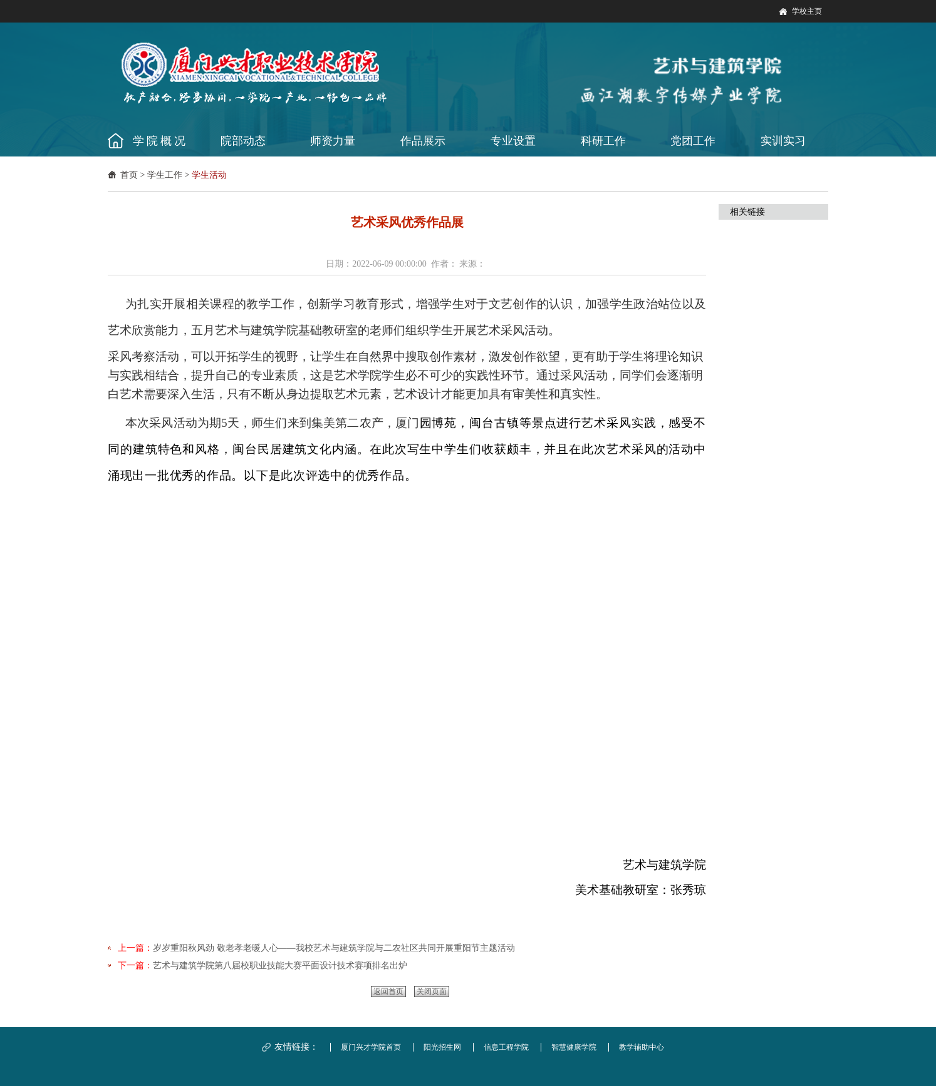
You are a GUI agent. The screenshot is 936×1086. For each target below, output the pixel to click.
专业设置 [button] (513, 141)
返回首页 (388, 991)
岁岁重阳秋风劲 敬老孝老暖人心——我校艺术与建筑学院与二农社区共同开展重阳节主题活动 (334, 948)
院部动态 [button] (243, 141)
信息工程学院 (506, 1047)
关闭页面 (432, 991)
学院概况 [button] (160, 141)
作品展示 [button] (422, 141)
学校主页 (807, 11)
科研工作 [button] (603, 141)
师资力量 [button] (332, 141)
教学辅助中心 (641, 1047)
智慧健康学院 (573, 1047)
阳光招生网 (442, 1047)
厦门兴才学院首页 (371, 1047)
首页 (129, 175)
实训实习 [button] (783, 141)
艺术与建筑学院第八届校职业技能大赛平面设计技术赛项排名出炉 (280, 965)
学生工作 (164, 175)
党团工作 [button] (692, 141)
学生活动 (209, 175)
